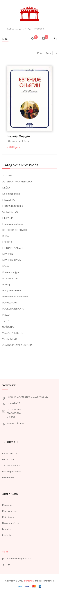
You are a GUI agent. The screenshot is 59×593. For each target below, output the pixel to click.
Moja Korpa (8, 517)
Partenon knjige (10, 272)
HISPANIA (7, 217)
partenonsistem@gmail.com (16, 558)
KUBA (5, 236)
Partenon (29, 580)
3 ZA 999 (7, 175)
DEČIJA (6, 187)
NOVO (5, 266)
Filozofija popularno (12, 205)
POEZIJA (6, 284)
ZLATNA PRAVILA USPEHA (17, 345)
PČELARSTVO (10, 278)
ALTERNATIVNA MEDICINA (17, 181)
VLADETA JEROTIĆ (12, 332)
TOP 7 (5, 320)
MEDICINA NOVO (11, 260)
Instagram (9, 565)
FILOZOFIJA (8, 199)
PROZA (6, 314)
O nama (11, 416)
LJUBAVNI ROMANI (12, 248)
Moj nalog (7, 505)
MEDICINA (8, 254)
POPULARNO (9, 302)
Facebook (3, 565)
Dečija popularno (11, 193)
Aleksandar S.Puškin (19, 141)
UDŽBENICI (8, 326)
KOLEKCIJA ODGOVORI (14, 230)
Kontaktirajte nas (15, 423)
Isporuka (6, 529)
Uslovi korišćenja (10, 523)
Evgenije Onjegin (18, 136)
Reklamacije (8, 477)
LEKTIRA (7, 242)
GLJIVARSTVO (10, 211)
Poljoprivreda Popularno (15, 296)
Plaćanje (6, 535)
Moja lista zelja (9, 511)
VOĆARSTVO (9, 338)
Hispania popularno (12, 224)
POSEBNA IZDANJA (13, 308)
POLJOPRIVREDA (12, 290)
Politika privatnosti (11, 471)
